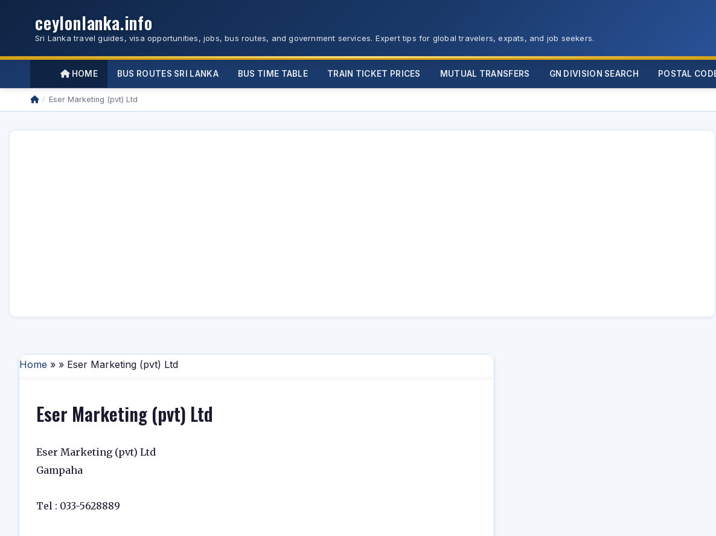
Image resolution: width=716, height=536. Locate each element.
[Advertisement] (215, 223)
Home (79, 74)
